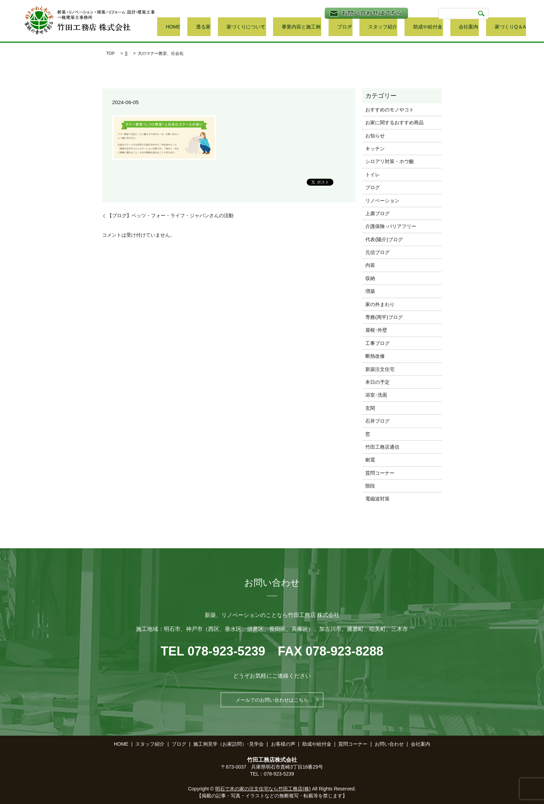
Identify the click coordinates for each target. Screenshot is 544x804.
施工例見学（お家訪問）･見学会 (228, 744)
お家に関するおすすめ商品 (394, 122)
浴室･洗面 (376, 395)
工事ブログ (377, 343)
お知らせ (375, 135)
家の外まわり (379, 304)
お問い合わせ (389, 744)
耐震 (370, 460)
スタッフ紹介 (404, 27)
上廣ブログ (377, 213)
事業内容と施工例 (334, 27)
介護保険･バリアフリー (390, 226)
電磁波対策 (377, 498)
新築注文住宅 (379, 369)
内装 (370, 265)
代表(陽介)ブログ (383, 239)
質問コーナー (379, 473)
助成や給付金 (439, 27)
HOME (232, 27)
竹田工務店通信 (382, 447)
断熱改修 (375, 356)
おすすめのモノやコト (389, 109)
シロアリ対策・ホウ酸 (389, 161)
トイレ (372, 174)
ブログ (371, 27)
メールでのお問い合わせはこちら (272, 700)
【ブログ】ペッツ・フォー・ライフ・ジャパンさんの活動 (170, 215)
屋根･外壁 (376, 330)
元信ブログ (377, 252)
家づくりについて (284, 27)
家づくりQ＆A (511, 27)
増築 (370, 291)
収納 (370, 278)
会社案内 (475, 27)
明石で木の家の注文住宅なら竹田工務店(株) (263, 789)
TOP (110, 53)
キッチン (375, 148)
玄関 (370, 408)
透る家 (252, 27)
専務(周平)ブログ (383, 317)
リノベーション (382, 200)
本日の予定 (377, 382)
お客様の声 (283, 744)
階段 (370, 486)
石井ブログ (377, 421)
